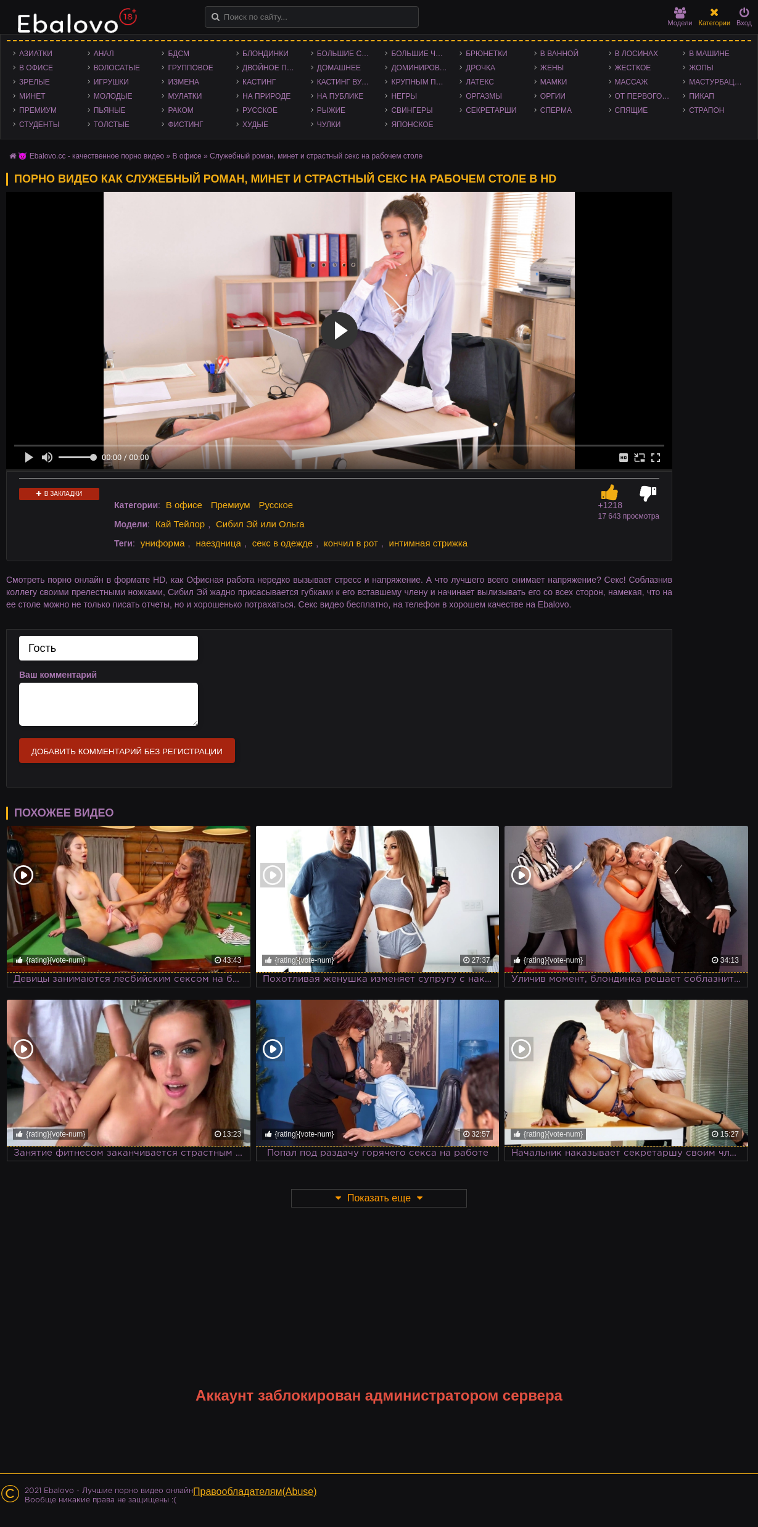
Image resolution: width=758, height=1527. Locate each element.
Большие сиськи (348, 53)
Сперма (556, 110)
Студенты (39, 124)
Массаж (631, 82)
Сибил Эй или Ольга (260, 524)
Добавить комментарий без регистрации (127, 751)
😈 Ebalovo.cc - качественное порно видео (91, 156)
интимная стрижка (428, 543)
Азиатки (35, 53)
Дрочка (480, 68)
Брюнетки (487, 53)
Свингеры (411, 110)
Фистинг (185, 124)
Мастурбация (717, 82)
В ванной (559, 53)
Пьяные (110, 110)
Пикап (701, 96)
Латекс (480, 82)
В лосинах (637, 53)
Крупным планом (422, 82)
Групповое (190, 68)
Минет (32, 96)
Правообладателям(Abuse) (255, 1491)
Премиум (38, 110)
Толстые (112, 124)
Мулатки (185, 96)
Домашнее (339, 68)
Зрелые (34, 82)
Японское (412, 124)
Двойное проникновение (273, 68)
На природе (266, 96)
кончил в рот (351, 543)
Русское (260, 110)
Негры (404, 96)
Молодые (113, 96)
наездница (218, 543)
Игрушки (111, 82)
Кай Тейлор (180, 524)
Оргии (553, 96)
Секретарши (491, 110)
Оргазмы (484, 96)
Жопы (701, 68)
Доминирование (422, 68)
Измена (183, 82)
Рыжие (331, 110)
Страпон (706, 110)
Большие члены (422, 53)
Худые (255, 124)
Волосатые (117, 68)
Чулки (329, 124)
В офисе (36, 68)
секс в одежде (282, 543)
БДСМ (178, 53)
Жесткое (633, 68)
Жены (552, 68)
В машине (709, 53)
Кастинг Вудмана (348, 82)
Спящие (631, 110)
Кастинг (259, 82)
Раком (180, 110)
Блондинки (265, 53)
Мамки (553, 82)
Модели (680, 17)
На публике (340, 96)
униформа (163, 543)
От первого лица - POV (646, 96)
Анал (104, 53)
